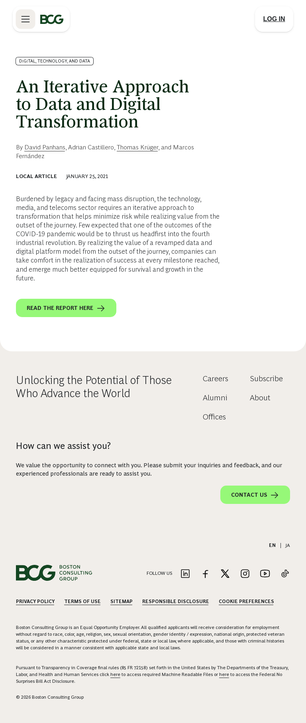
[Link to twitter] (225, 574)
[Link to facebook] (205, 574)
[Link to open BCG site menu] (25, 19)
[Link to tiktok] (285, 574)
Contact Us (255, 495)
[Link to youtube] (265, 574)
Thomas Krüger (137, 147)
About (260, 397)
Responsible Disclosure (175, 601)
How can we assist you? (63, 446)
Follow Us (159, 573)
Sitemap (121, 601)
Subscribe (266, 378)
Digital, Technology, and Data (54, 61)
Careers (215, 378)
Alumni (215, 397)
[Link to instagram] (245, 574)
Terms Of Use (82, 601)
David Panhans (44, 147)
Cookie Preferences (246, 601)
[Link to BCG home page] (51, 19)
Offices (214, 416)
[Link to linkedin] (185, 574)
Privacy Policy (35, 601)
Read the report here (66, 308)
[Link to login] (274, 19)
